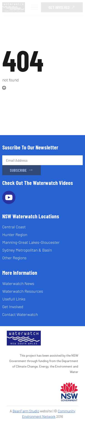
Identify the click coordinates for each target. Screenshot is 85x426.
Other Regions (14, 257)
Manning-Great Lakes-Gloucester (31, 242)
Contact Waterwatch (20, 314)
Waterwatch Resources (22, 291)
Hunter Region (14, 234)
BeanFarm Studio (25, 411)
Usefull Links (13, 298)
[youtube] (8, 197)
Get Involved (12, 306)
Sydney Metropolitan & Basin (27, 249)
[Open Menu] (34, 7)
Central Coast (14, 226)
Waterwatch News (18, 283)
